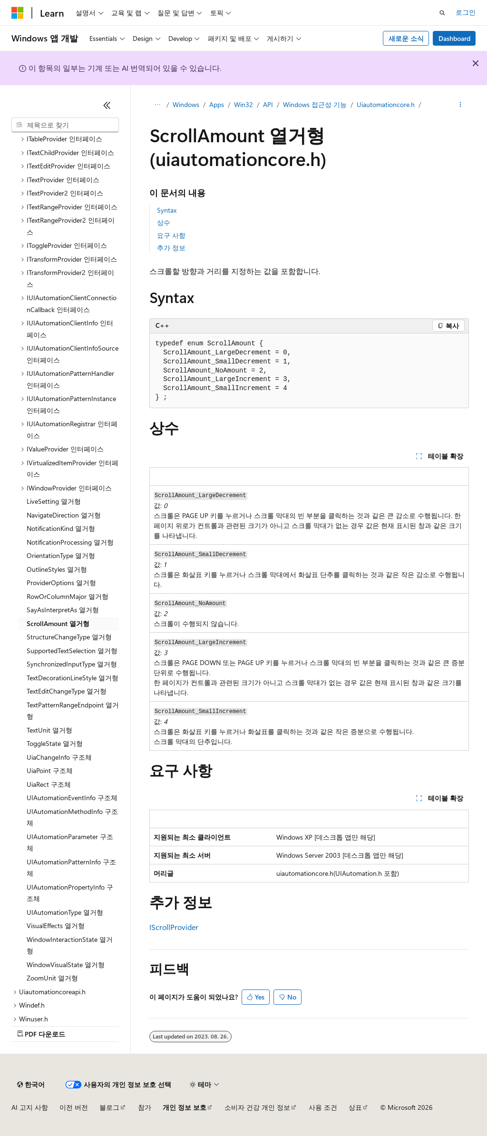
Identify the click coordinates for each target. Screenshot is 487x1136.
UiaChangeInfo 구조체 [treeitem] (59, 757)
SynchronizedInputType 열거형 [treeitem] (72, 663)
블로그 (109, 1107)
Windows (186, 104)
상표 (355, 1107)
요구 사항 (171, 235)
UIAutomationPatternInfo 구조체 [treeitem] (71, 867)
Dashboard (454, 38)
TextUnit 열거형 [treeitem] (49, 729)
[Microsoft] (17, 13)
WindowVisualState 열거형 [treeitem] (66, 964)
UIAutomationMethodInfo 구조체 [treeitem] (72, 817)
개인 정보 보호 (184, 1107)
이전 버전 (73, 1107)
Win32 (243, 104)
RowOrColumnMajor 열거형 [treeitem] (67, 596)
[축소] (107, 105)
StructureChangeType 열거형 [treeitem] (69, 636)
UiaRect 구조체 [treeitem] (49, 784)
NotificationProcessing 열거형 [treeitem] (70, 542)
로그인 (466, 12)
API (268, 104)
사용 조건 (323, 1107)
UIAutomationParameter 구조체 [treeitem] (70, 842)
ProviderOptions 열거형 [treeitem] (61, 582)
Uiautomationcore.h (386, 104)
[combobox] (65, 125)
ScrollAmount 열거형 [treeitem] (58, 623)
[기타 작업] (460, 105)
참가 (144, 1107)
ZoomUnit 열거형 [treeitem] (52, 977)
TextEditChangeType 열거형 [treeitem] (67, 690)
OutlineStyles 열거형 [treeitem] (57, 569)
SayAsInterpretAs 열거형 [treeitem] (63, 609)
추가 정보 (171, 247)
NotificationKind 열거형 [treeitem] (61, 528)
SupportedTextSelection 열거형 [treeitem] (72, 650)
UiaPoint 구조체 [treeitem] (50, 770)
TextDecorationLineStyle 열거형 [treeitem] (72, 677)
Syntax (166, 210)
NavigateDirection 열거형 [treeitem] (64, 514)
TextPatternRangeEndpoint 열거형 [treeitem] (73, 710)
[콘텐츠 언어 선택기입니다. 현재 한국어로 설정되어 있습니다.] (30, 1084)
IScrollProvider (173, 927)
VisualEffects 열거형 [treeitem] (56, 925)
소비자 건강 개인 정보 (257, 1107)
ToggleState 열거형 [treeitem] (55, 743)
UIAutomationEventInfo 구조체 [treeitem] (72, 797)
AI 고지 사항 (29, 1107)
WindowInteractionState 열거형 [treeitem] (70, 945)
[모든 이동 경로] (157, 105)
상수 (163, 222)
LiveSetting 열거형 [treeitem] (54, 501)
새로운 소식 (406, 38)
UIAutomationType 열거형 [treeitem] (65, 912)
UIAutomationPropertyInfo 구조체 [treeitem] (70, 892)
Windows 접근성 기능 (315, 104)
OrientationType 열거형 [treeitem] (61, 555)
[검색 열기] (442, 12)
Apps (216, 104)
